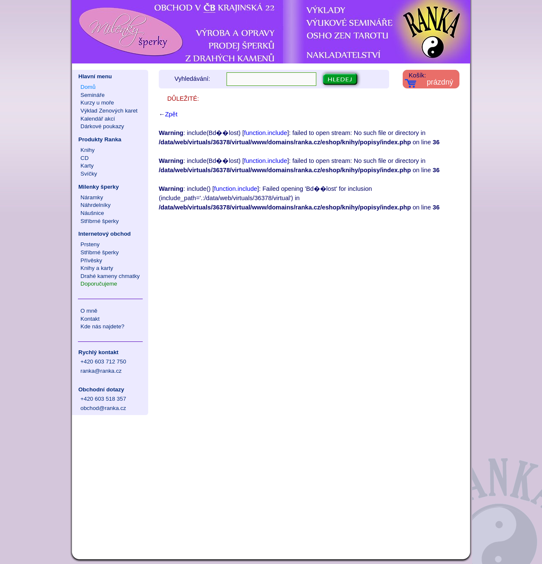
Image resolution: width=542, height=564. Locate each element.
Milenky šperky (98, 187)
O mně (88, 311)
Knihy (87, 150)
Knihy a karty (96, 268)
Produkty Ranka (99, 139)
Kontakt (90, 319)
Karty (87, 165)
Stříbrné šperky (99, 221)
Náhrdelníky (95, 205)
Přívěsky (91, 260)
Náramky (91, 197)
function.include (265, 132)
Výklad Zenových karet (109, 110)
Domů (88, 87)
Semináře (92, 95)
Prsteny (90, 244)
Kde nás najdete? (102, 326)
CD (84, 158)
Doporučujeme (98, 284)
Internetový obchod (104, 234)
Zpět (171, 114)
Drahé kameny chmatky (110, 276)
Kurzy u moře (97, 102)
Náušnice (92, 213)
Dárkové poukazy (102, 126)
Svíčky (88, 174)
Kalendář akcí (97, 119)
